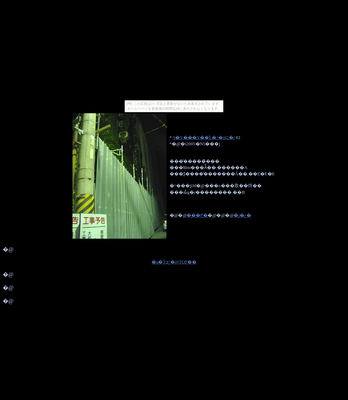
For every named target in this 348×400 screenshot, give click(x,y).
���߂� (197, 215)
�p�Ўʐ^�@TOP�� (174, 261)
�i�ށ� (242, 215)
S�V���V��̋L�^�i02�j (203, 137)
